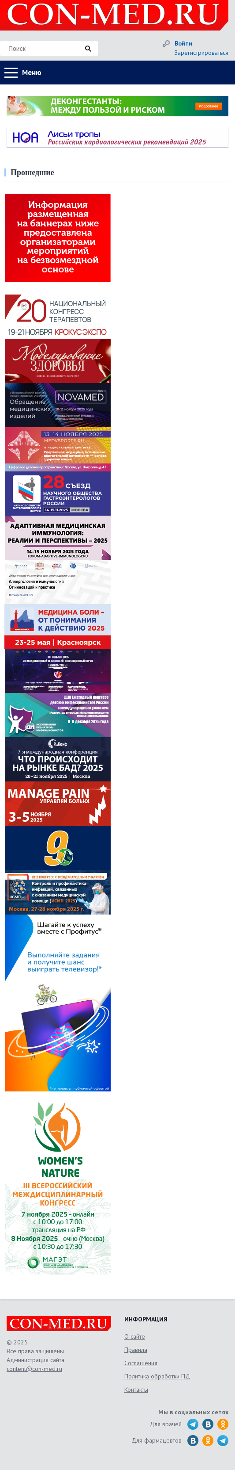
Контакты (136, 1389)
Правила (135, 1350)
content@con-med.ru (34, 1369)
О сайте (134, 1336)
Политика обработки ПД (157, 1376)
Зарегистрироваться (201, 53)
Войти (183, 43)
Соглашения (140, 1363)
